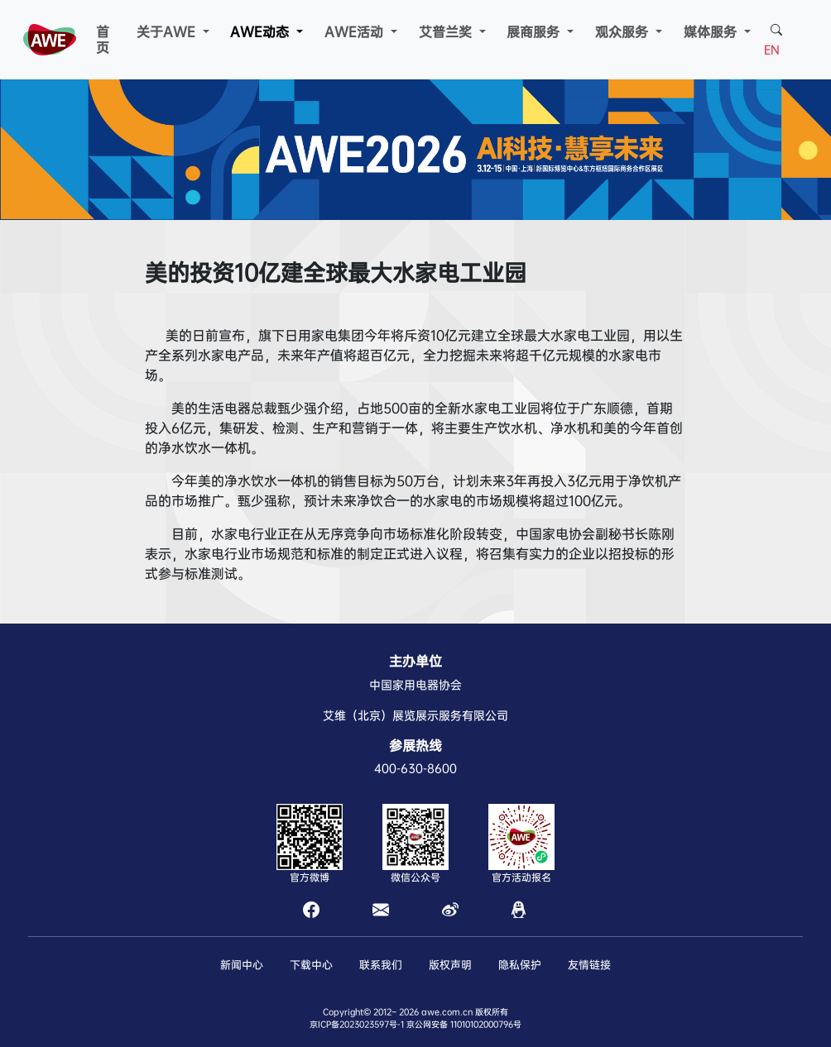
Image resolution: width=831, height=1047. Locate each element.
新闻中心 (241, 965)
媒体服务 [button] (712, 32)
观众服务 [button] (623, 32)
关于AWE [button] (168, 32)
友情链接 (589, 965)
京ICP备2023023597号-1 (357, 1024)
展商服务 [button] (535, 32)
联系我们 (380, 965)
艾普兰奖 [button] (447, 32)
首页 (102, 39)
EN (772, 49)
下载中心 (311, 965)
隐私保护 (519, 965)
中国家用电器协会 (415, 684)
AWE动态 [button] (261, 32)
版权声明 (450, 965)
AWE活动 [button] (355, 32)
